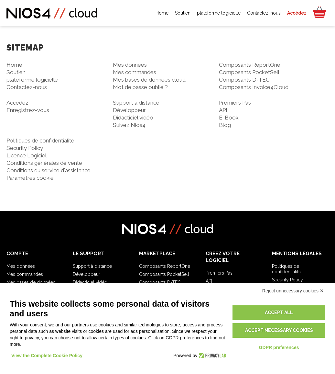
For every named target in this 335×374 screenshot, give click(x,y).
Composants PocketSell (249, 72)
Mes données (130, 65)
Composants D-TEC (244, 79)
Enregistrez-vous (27, 110)
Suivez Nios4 (129, 125)
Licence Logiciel (26, 155)
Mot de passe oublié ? (140, 87)
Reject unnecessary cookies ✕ (293, 290)
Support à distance (136, 102)
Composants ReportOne (249, 65)
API (223, 110)
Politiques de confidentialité (40, 140)
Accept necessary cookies (279, 330)
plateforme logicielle (32, 79)
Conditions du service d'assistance (48, 170)
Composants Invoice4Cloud (253, 87)
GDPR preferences (279, 347)
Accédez (17, 102)
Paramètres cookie (30, 178)
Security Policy (24, 148)
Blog (225, 125)
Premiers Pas (235, 102)
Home (14, 65)
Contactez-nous (26, 87)
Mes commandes (134, 72)
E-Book (229, 117)
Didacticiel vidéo (133, 117)
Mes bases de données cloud (149, 79)
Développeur (129, 110)
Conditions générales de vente (44, 163)
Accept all (279, 312)
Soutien (16, 72)
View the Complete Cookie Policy (46, 355)
